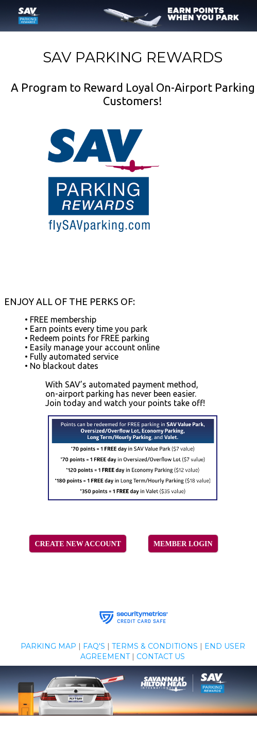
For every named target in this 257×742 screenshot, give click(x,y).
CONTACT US (160, 656)
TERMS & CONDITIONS (155, 646)
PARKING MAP (48, 646)
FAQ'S (94, 646)
